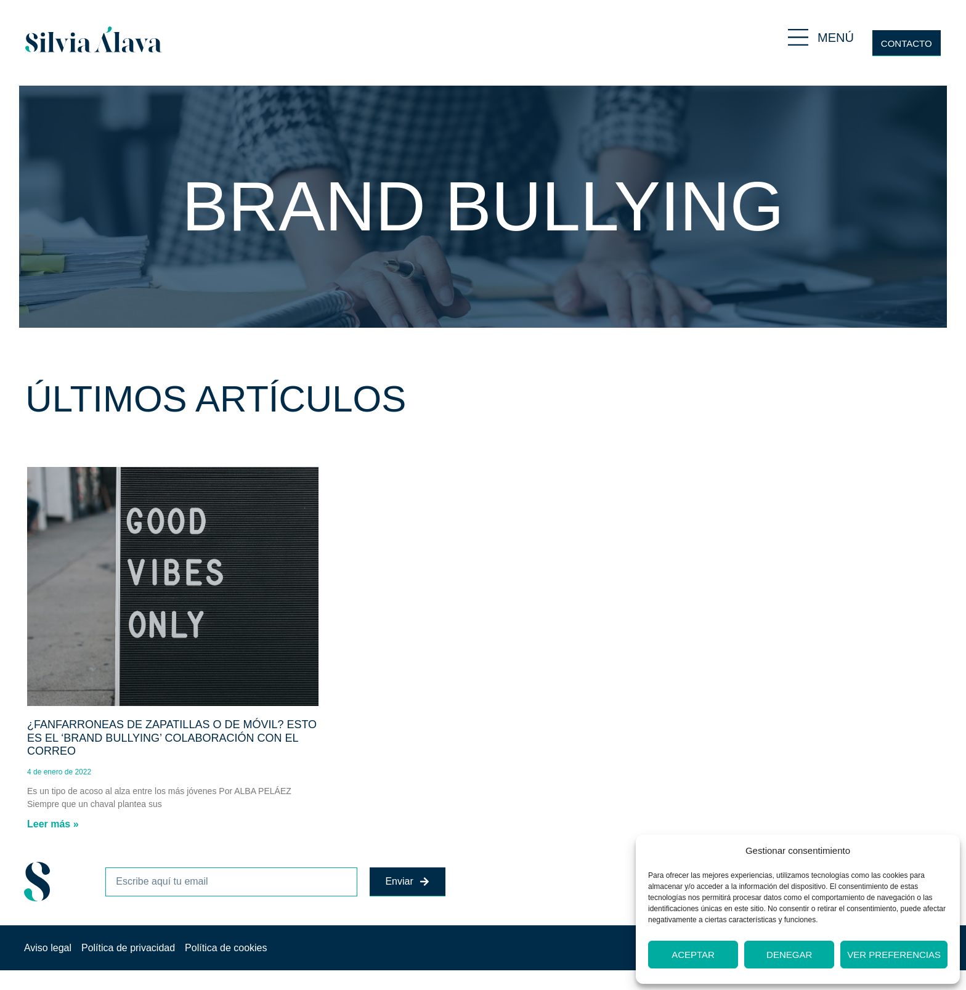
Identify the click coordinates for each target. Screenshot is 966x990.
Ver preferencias (894, 954)
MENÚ (836, 37)
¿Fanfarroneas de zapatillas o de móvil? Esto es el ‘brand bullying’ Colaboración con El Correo (172, 737)
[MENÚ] (798, 37)
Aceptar (693, 954)
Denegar (789, 954)
